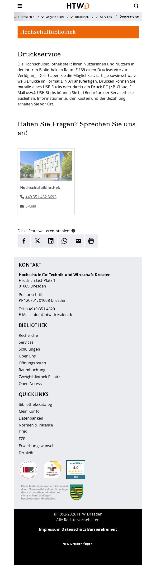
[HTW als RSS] (59, 553)
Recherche (28, 335)
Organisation (55, 17)
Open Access (30, 383)
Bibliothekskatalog (35, 404)
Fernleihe (27, 452)
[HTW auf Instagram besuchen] (68, 553)
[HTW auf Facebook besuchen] (87, 553)
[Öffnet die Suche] (136, 6)
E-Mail (30, 206)
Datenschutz (73, 529)
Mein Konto (29, 411)
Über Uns (27, 356)
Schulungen (29, 349)
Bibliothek (82, 17)
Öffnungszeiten (32, 363)
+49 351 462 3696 (41, 196)
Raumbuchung (32, 369)
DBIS (23, 432)
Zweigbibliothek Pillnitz (39, 376)
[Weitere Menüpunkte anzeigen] (15, 16)
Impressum (50, 529)
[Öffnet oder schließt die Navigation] (20, 6)
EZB (22, 438)
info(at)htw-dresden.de (52, 314)
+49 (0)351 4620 (41, 309)
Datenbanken (31, 418)
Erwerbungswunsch (37, 445)
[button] (73, 230)
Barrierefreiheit (102, 529)
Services (106, 17)
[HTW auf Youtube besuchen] (97, 553)
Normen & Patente (36, 425)
